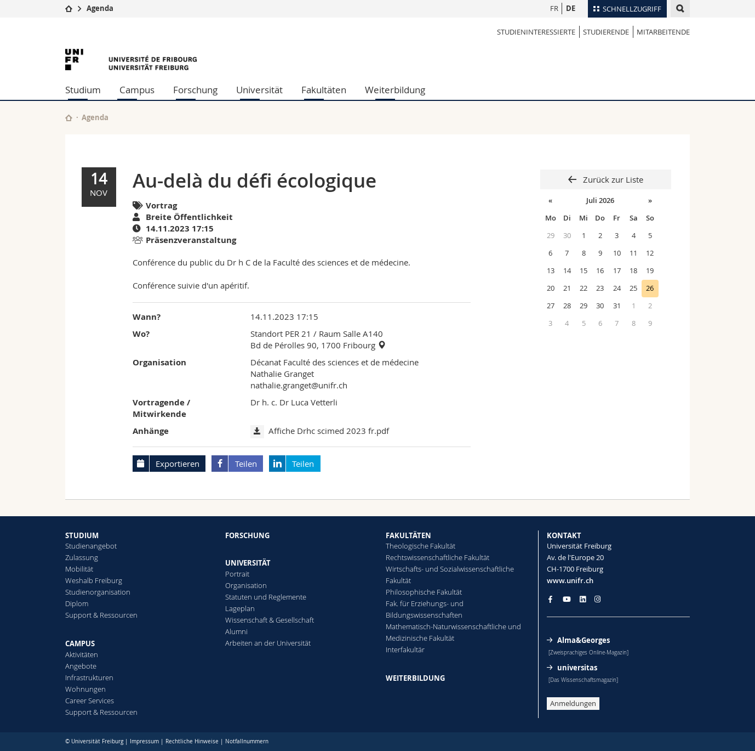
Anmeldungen (573, 703)
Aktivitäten (81, 654)
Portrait (237, 574)
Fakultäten (323, 89)
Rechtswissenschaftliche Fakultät (437, 557)
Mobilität (79, 569)
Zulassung (81, 557)
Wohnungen (85, 689)
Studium (83, 89)
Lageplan (240, 608)
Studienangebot (91, 546)
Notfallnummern (246, 741)
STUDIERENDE (606, 32)
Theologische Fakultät (420, 546)
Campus (137, 89)
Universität (259, 89)
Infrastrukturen (89, 677)
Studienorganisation (97, 592)
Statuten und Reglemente (265, 597)
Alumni (236, 631)
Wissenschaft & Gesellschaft (269, 620)
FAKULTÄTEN (408, 535)
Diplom (76, 603)
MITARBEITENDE (663, 32)
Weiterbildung (395, 89)
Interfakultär (405, 649)
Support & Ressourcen (101, 615)
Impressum (144, 741)
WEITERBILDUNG (415, 678)
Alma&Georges (583, 640)
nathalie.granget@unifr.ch (298, 385)
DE (570, 8)
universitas (577, 668)
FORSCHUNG (247, 535)
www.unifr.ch (570, 580)
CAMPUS (80, 643)
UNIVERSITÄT (248, 563)
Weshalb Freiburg (93, 580)
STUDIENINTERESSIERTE (536, 32)
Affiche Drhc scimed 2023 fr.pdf (328, 430)
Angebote (80, 666)
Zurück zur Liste (612, 179)
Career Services (89, 700)
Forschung (195, 89)
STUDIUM (82, 535)
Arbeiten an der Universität (268, 643)
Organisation (246, 585)
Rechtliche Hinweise (192, 741)
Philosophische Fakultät (424, 592)
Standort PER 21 (280, 333)
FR (554, 8)
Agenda (100, 8)
